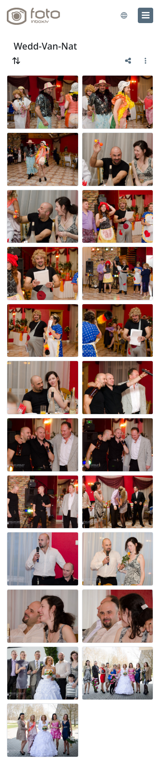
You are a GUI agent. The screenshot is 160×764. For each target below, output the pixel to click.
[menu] (145, 15)
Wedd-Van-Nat (45, 46)
